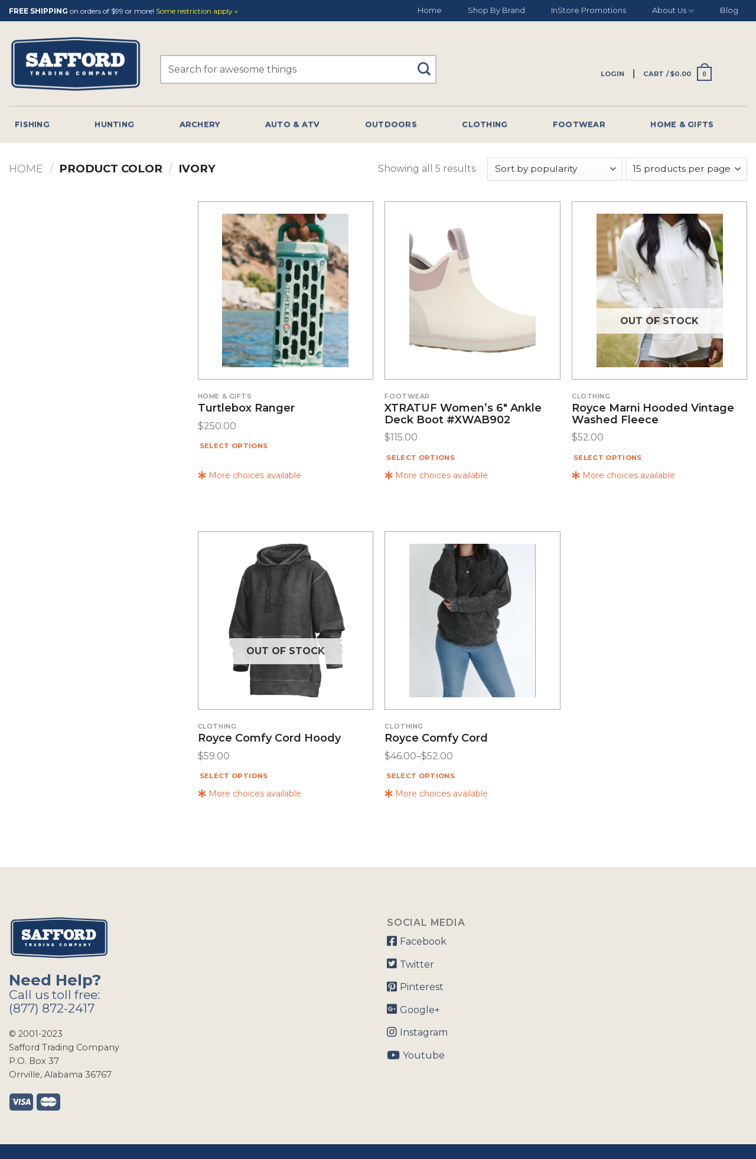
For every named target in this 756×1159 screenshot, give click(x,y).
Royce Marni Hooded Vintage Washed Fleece (653, 414)
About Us (673, 11)
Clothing (484, 124)
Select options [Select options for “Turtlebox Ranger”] (234, 446)
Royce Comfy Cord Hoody (269, 739)
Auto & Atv (292, 124)
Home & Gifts (681, 124)
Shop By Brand (496, 10)
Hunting (114, 124)
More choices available (249, 475)
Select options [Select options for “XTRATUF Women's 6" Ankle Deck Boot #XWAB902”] (420, 457)
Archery (200, 124)
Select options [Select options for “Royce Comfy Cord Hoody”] (234, 776)
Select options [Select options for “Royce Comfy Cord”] (420, 776)
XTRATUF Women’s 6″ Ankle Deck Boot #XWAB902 (463, 414)
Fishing (32, 124)
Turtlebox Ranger (246, 408)
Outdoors (391, 124)
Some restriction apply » (197, 11)
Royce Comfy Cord (436, 739)
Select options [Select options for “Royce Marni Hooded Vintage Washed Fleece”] (607, 457)
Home (430, 10)
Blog (729, 10)
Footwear (579, 124)
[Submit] (428, 63)
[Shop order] (554, 169)
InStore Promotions (588, 10)
